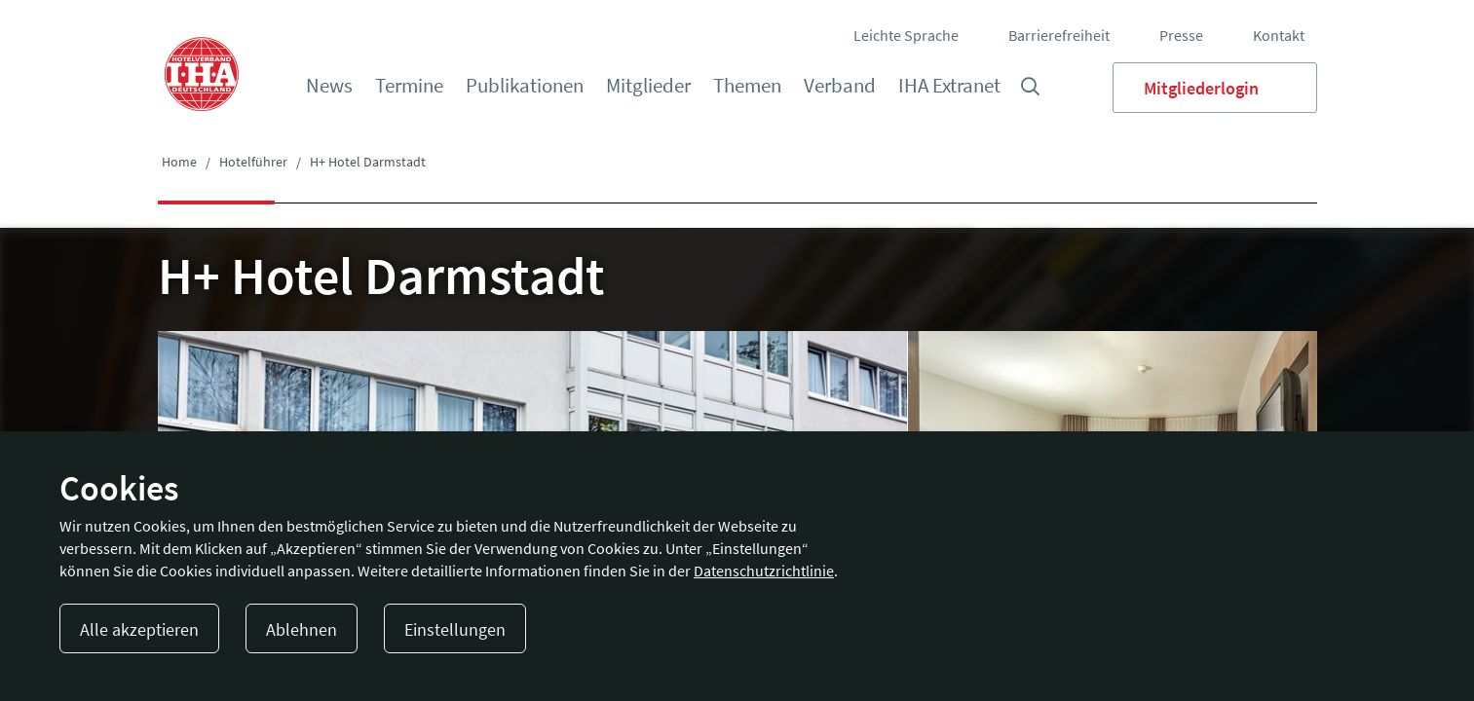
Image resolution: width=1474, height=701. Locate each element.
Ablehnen (301, 629)
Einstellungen (455, 629)
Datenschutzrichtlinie (764, 570)
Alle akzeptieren (139, 629)
